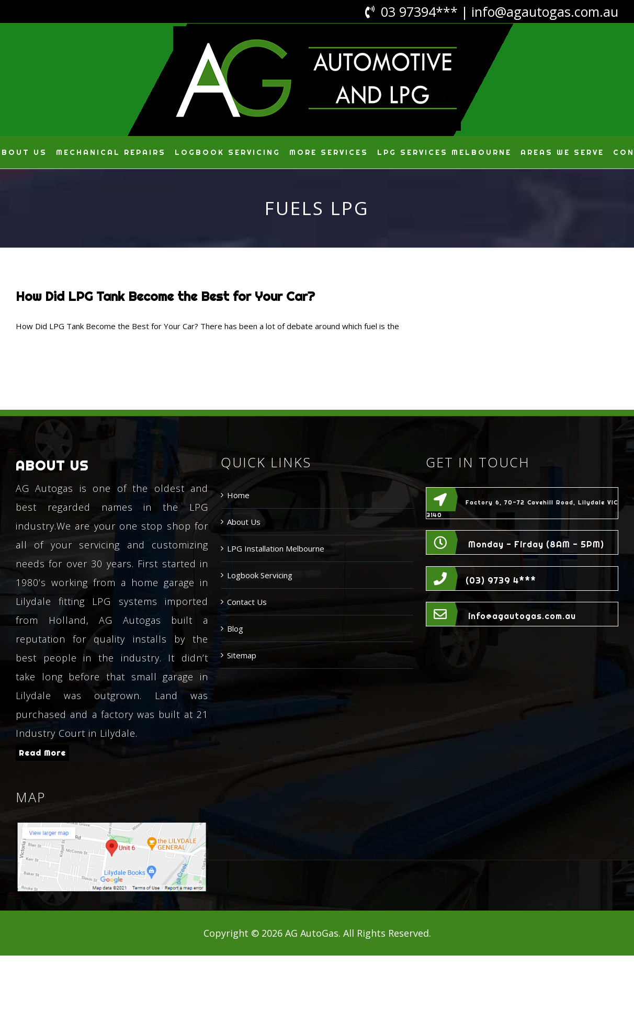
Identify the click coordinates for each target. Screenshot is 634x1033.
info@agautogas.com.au (544, 11)
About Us (244, 521)
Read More (42, 753)
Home (238, 495)
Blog (235, 628)
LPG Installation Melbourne (275, 548)
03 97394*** (419, 11)
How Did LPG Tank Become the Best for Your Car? (165, 296)
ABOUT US (52, 465)
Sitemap (241, 655)
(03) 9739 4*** (501, 580)
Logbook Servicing (259, 575)
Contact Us (247, 602)
